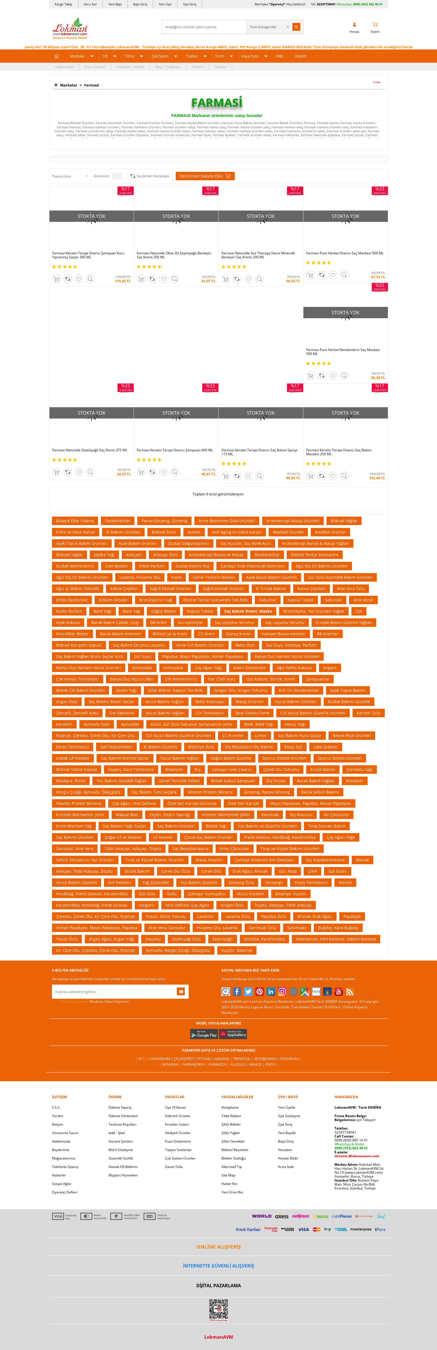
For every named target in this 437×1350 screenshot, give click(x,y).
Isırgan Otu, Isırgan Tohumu (241, 690)
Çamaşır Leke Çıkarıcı (232, 769)
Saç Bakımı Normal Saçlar (125, 758)
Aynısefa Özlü (97, 724)
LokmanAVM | (161, 1058)
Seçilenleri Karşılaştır (153, 176)
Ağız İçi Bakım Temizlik (77, 588)
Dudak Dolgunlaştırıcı (188, 543)
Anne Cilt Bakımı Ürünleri (200, 645)
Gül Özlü (147, 893)
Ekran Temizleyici (72, 746)
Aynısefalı (130, 724)
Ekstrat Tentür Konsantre (314, 554)
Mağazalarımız (63, 1158)
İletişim (220, 66)
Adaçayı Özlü (165, 554)
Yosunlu (153, 939)
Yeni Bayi (115, 4)
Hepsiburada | (267, 1058)
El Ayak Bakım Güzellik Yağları (344, 622)
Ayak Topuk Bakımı (348, 690)
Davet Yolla (174, 1166)
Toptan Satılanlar (178, 1149)
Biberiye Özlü (201, 746)
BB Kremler (327, 633)
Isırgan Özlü (232, 905)
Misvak (362, 860)
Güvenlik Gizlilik (120, 1158)
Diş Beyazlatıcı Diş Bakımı (249, 746)
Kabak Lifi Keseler (73, 758)
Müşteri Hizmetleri (123, 1175)
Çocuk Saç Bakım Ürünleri (208, 837)
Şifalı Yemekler (233, 1141)
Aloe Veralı (363, 600)
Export (300, 55)
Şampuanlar (317, 679)
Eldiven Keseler (113, 600)
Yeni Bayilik (287, 1132)
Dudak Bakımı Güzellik (349, 701)
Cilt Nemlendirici (181, 679)
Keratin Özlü (369, 713)
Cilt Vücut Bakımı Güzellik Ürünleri (313, 713)
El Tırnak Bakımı (271, 588)
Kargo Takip (63, 4)
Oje (359, 611)
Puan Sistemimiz (178, 1141)
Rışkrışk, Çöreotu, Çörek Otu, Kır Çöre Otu (95, 735)
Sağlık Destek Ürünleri (171, 588)
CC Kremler (233, 735)
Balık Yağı (103, 611)
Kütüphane (229, 1107)
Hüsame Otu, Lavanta (217, 927)
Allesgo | (240, 1064)
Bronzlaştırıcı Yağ (155, 600)
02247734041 (326, 4)
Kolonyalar (142, 667)
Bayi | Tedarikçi (168, 66)
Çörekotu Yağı (360, 769)
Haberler (59, 1175)
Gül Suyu (142, 656)
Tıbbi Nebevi (231, 1115)
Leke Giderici (326, 746)
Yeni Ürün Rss (232, 1192)
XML (280, 55)
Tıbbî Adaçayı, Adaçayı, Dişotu (133, 848)
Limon (261, 735)
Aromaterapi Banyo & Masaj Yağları (315, 543)
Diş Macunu (301, 814)
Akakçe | (257, 1064)
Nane (176, 577)
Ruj (197, 769)
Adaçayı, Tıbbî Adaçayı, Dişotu (84, 871)
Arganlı (330, 667)
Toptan (192, 55)
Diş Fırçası (276, 780)
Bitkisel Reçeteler (235, 1149)
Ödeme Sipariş (120, 1107)
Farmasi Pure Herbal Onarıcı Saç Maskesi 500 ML (345, 253)
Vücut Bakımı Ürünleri (296, 701)
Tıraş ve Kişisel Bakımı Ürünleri (290, 848)
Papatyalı (352, 916)
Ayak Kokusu (68, 622)
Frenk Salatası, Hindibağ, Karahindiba (280, 837)
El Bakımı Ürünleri (123, 532)
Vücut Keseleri (250, 893)
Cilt (105, 55)
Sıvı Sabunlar (122, 713)
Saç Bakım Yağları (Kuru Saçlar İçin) (89, 656)
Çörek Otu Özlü (175, 871)
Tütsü (129, 55)
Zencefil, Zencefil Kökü (77, 713)
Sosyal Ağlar (61, 1183)
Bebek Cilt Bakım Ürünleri (80, 690)
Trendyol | (243, 1058)
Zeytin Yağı (126, 690)
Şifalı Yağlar (230, 1132)
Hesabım (285, 1149)
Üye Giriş (189, 4)
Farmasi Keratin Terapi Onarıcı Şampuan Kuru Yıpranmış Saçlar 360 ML (88, 255)
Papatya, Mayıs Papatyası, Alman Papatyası (202, 656)
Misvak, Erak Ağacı (314, 916)
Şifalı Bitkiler (231, 1124)
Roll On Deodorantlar (299, 690)
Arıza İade (286, 1166)
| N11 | (142, 1058)
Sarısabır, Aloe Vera (74, 848)
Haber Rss (229, 1183)
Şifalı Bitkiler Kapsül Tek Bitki (175, 690)
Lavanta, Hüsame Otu (139, 577)
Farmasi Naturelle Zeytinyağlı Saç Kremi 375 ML (89, 450)
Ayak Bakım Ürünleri (138, 543)
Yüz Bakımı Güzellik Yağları (122, 780)
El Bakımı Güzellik (160, 746)
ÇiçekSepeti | (185, 1058)
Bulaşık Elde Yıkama (75, 520)
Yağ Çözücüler (155, 882)
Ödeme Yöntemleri (123, 1115)
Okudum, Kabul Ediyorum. (91, 1001)
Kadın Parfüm (69, 611)
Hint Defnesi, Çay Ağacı (187, 905)
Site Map (228, 1175)
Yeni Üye (165, 4)
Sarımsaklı (297, 927)
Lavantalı (205, 916)
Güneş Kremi (238, 633)
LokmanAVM (218, 1337)
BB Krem (158, 622)
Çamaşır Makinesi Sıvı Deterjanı (264, 860)
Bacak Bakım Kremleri (120, 633)
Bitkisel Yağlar (344, 520)
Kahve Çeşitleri (124, 588)
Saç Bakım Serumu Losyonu (139, 645)
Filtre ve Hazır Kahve (75, 532)
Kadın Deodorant (249, 667)
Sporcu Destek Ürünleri (284, 758)
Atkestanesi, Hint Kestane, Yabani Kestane (336, 939)
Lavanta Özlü (237, 916)
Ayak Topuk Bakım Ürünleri (81, 543)
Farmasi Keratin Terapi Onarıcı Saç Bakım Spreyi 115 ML (259, 452)
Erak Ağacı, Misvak (250, 871)
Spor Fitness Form (252, 713)
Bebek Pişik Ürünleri (352, 735)
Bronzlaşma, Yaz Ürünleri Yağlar (313, 611)
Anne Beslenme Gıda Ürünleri (227, 520)
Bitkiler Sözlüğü (233, 1158)
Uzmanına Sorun (65, 1132)
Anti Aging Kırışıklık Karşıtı (237, 532)
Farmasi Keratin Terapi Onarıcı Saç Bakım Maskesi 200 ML (338, 452)
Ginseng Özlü (241, 882)
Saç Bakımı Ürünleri (176, 826)
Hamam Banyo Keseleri (284, 633)
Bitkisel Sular (164, 532)
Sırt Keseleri (119, 882)
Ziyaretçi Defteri (64, 1192)
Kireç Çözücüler (234, 848)
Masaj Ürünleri (250, 701)
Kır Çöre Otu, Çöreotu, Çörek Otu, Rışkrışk (95, 950)
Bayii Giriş (286, 1141)
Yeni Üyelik (286, 1107)
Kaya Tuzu (250, 55)
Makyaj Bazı (127, 814)
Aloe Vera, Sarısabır (167, 927)
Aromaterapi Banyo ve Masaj (216, 554)
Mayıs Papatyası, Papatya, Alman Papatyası (310, 803)
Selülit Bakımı (137, 871)
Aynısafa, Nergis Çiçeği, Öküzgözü (178, 950)
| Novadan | (170, 1064)
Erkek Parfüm (151, 566)
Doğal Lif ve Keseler (123, 837)
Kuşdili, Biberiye (236, 950)
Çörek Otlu (211, 871)
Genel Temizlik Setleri (179, 780)
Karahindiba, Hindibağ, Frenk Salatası (92, 905)
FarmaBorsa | (195, 1064)
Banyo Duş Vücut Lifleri (132, 679)
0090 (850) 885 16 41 (351, 1140)
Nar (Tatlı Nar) (221, 679)
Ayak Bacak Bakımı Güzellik (271, 577)
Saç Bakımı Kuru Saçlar (299, 735)
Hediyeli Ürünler (178, 1132)
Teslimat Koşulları (122, 1124)
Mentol (345, 882)
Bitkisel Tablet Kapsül (76, 769)
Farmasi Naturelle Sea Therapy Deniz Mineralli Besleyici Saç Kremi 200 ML (258, 255)
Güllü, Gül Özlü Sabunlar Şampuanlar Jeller (192, 724)
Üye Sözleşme (289, 1115)
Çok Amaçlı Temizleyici (77, 679)
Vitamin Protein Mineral (210, 792)
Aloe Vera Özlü (351, 588)
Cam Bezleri (116, 566)
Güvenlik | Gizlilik (130, 66)
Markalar (77, 55)
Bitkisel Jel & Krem (170, 633)
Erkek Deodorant (72, 600)
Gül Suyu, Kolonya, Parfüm (291, 645)
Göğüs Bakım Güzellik (230, 758)
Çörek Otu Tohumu (281, 769)
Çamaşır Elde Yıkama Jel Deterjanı (252, 566)
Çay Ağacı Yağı (208, 667)
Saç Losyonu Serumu (234, 622)
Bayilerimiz (60, 1149)
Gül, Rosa (288, 871)
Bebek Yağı (216, 826)
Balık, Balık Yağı (258, 724)
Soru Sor (90, 4)
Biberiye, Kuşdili (290, 893)
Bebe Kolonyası (209, 701)
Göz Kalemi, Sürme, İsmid (270, 679)
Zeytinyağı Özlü (186, 939)
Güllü (172, 893)
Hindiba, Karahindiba (264, 939)
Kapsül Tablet (301, 600)
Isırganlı (146, 905)
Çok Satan (160, 55)
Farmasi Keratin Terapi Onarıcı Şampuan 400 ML (175, 450)
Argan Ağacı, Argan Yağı (111, 939)
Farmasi (90, 85)
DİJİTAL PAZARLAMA (218, 1285)
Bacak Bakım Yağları (316, 780)
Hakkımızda (64, 66)
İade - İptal (116, 1132)
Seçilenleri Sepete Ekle (205, 176)
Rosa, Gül (293, 746)
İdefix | (271, 1064)
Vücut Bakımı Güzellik (76, 882)
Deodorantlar (117, 520)
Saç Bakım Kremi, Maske (248, 611)
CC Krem (206, 633)
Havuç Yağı (295, 724)
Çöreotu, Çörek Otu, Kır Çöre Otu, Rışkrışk (95, 916)
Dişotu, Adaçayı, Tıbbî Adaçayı (283, 905)
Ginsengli (274, 882)
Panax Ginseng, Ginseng (164, 520)
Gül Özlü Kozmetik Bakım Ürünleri (340, 577)
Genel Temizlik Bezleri (214, 577)
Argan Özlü (66, 701)
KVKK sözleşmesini (74, 1001)
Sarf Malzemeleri (116, 746)
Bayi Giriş (140, 4)
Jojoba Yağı (104, 554)
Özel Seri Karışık (243, 803)
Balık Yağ (131, 611)
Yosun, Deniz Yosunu (166, 916)
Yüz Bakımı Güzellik (199, 882)
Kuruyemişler (190, 622)
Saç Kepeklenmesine (325, 860)
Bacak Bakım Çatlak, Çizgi (115, 622)
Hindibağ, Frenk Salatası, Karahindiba (92, 893)
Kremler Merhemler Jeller (80, 814)
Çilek (312, 871)
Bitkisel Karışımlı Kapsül (79, 645)
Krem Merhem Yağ (74, 826)
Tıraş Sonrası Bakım (326, 826)
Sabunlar (267, 600)
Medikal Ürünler (288, 532)
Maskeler (354, 780)
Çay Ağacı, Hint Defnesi (134, 803)
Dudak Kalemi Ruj (192, 566)
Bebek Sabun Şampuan (233, 780)
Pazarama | (291, 1058)
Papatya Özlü (273, 916)
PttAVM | (205, 1058)
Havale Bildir (288, 1158)
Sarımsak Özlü (262, 927)
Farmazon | (219, 1064)
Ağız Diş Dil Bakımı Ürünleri (322, 566)
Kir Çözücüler (336, 814)
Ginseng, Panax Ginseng (267, 792)
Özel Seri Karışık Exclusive (192, 803)
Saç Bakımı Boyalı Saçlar (111, 701)
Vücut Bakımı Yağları (164, 701)
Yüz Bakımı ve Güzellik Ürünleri (267, 826)
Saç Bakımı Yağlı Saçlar (124, 826)
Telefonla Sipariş (65, 1166)
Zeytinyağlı (222, 939)
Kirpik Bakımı (322, 769)
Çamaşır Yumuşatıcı (207, 893)
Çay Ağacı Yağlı (341, 837)
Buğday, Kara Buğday (338, 927)
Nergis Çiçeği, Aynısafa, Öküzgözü (88, 792)
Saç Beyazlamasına (190, 848)
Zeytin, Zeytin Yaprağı (169, 814)
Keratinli (64, 724)
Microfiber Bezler (72, 633)
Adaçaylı (134, 554)
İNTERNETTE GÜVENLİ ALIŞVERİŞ (218, 1266)
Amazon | (223, 1058)
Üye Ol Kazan (175, 1107)
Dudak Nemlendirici (75, 566)
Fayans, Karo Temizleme (131, 769)
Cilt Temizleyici (210, 713)
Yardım (197, 66)
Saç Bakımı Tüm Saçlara (154, 792)
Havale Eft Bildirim (123, 1166)
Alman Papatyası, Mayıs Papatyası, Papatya (96, 927)
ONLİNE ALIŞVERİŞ (219, 1246)
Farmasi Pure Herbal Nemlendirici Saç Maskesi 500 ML (343, 352)
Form (219, 55)
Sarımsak (270, 814)
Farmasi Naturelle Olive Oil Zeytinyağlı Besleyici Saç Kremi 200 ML (174, 255)
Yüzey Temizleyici (310, 882)
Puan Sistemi (95, 66)
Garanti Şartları (120, 1141)
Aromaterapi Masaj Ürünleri (292, 520)
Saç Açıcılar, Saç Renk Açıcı (245, 543)
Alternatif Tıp (231, 1166)
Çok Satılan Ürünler (180, 1158)
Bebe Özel (245, 645)
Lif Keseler (163, 837)
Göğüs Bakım (163, 611)
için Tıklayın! (354, 1119)
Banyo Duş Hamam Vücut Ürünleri (287, 656)
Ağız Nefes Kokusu (294, 667)
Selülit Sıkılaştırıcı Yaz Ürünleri (85, 860)
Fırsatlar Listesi (177, 1124)
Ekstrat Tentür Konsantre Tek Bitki (215, 600)
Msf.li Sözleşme (120, 1149)
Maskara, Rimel (70, 780)
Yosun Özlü (67, 939)
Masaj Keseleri (209, 860)
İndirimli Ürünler (178, 1115)
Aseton (194, 532)
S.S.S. (56, 1107)
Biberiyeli (174, 769)
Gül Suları (337, 871)
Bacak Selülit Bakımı (320, 792)
